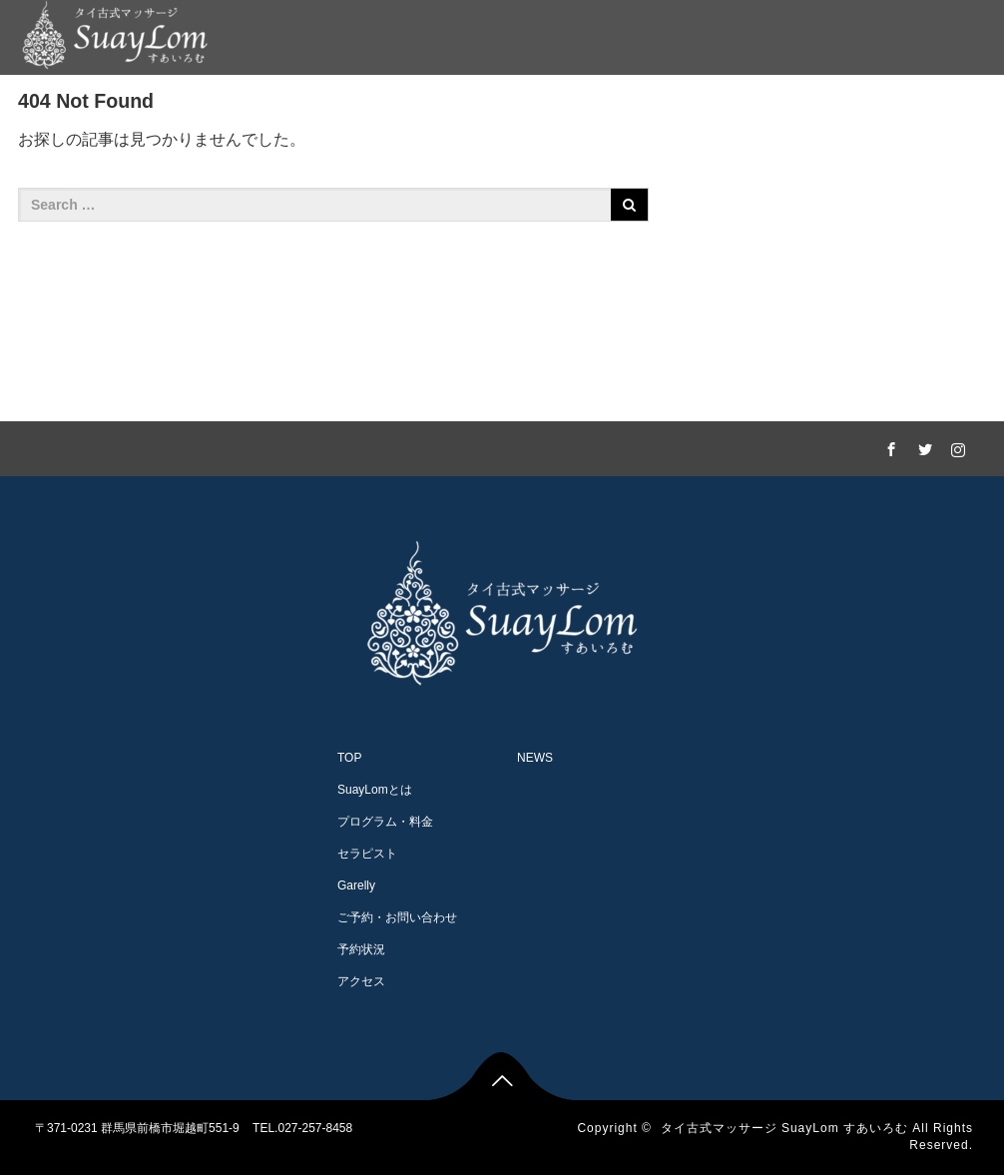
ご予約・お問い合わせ (733, 106)
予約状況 (361, 949)
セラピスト (505, 106)
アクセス (871, 106)
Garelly (602, 106)
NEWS (960, 106)
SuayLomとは (234, 106)
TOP (349, 758)
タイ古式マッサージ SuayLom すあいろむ (784, 1128)
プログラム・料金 (374, 106)
